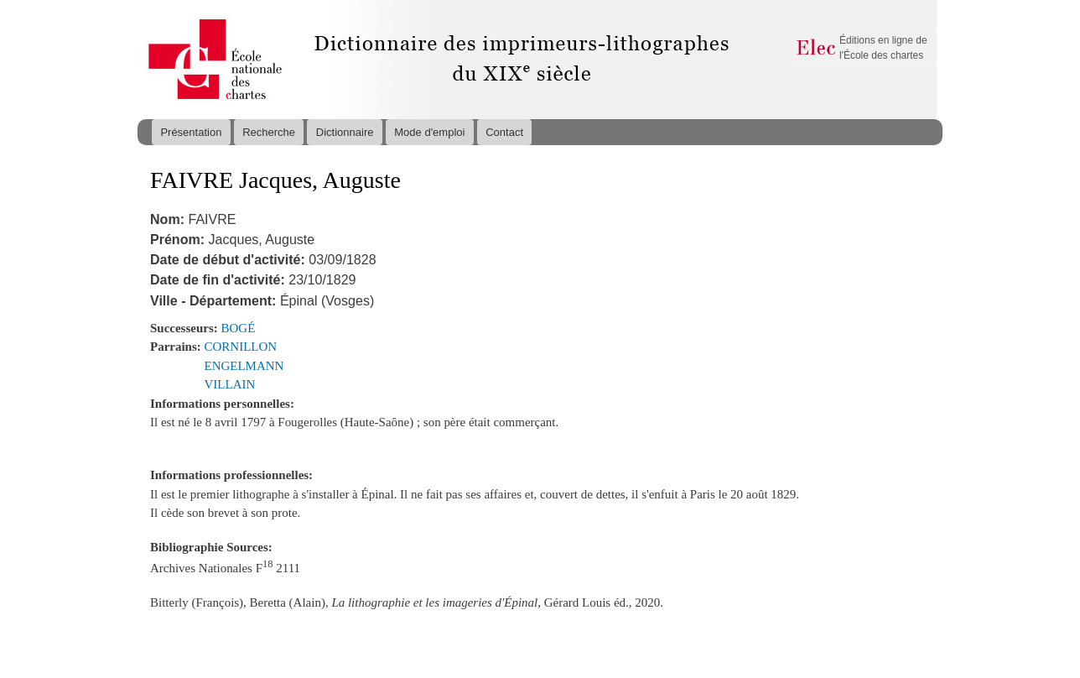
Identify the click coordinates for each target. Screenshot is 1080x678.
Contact (504, 132)
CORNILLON (241, 346)
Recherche (268, 132)
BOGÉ (238, 328)
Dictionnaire (345, 132)
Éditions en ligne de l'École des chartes (883, 47)
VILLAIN (230, 384)
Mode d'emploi (429, 132)
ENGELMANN (244, 366)
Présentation (190, 132)
